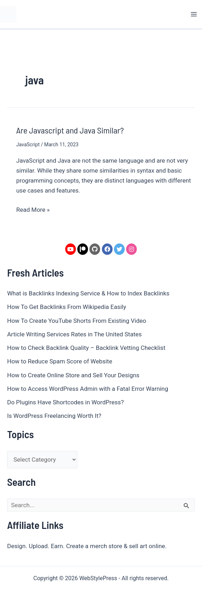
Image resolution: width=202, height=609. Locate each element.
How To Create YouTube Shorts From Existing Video (76, 320)
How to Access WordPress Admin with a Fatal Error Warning (87, 388)
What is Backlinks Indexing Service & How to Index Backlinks (88, 293)
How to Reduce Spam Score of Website (59, 361)
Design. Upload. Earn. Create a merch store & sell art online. (87, 546)
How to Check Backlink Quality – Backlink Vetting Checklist (86, 347)
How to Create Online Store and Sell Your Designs (73, 375)
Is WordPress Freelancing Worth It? (54, 415)
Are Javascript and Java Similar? (70, 130)
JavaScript (28, 144)
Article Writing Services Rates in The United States (74, 334)
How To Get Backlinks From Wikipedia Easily (66, 306)
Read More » (33, 209)
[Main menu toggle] (194, 14)
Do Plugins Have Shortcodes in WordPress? (65, 402)
